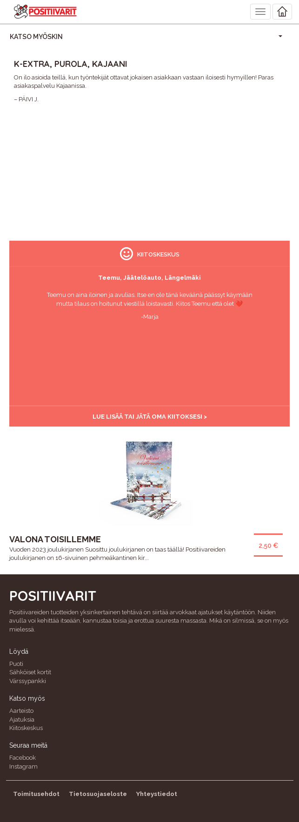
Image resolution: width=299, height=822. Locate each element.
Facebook (22, 757)
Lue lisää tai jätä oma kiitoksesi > (150, 416)
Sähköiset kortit (30, 672)
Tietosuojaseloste (98, 793)
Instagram (23, 766)
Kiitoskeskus (26, 727)
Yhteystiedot (156, 793)
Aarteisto (21, 710)
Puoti (16, 663)
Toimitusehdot (36, 793)
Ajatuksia (21, 719)
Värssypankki (27, 680)
